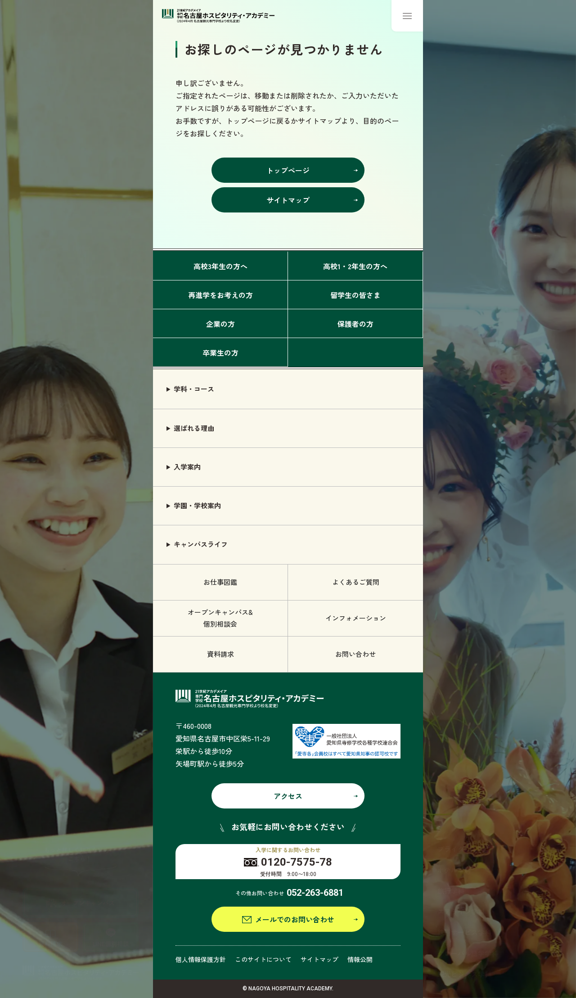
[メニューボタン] (407, 16)
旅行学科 (450, 890)
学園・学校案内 (197, 505)
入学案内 (187, 466)
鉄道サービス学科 (464, 932)
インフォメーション (355, 618)
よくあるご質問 (355, 582)
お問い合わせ (355, 654)
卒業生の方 (220, 352)
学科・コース (194, 388)
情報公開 (360, 959)
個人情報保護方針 (201, 959)
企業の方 (220, 323)
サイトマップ (319, 959)
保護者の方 (356, 323)
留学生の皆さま (355, 294)
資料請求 (220, 654)
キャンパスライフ (201, 544)
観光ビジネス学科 (464, 974)
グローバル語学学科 (467, 953)
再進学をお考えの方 (220, 294)
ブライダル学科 (461, 848)
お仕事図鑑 (220, 582)
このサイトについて (263, 959)
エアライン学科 (461, 911)
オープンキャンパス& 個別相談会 (220, 617)
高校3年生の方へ (221, 266)
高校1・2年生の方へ (355, 266)
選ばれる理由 (194, 428)
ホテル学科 (454, 870)
